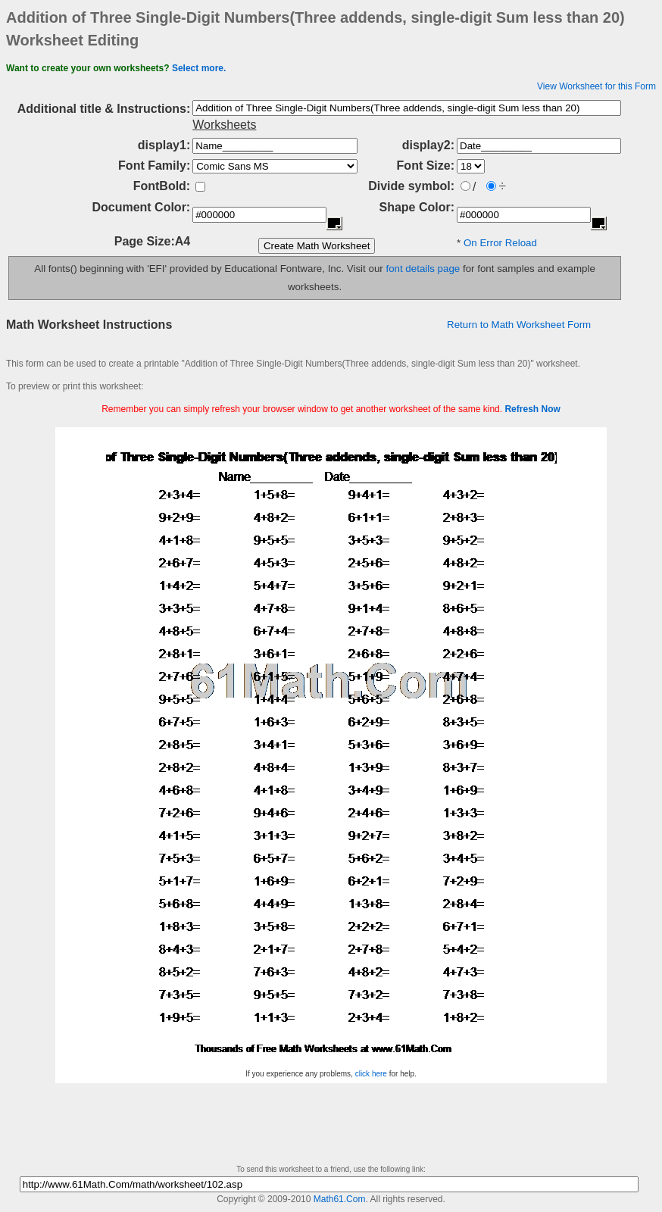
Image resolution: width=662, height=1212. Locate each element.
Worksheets (224, 124)
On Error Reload (500, 242)
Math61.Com (340, 1199)
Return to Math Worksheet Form (519, 324)
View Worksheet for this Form (596, 86)
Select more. (199, 68)
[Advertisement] (331, 421)
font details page (423, 268)
